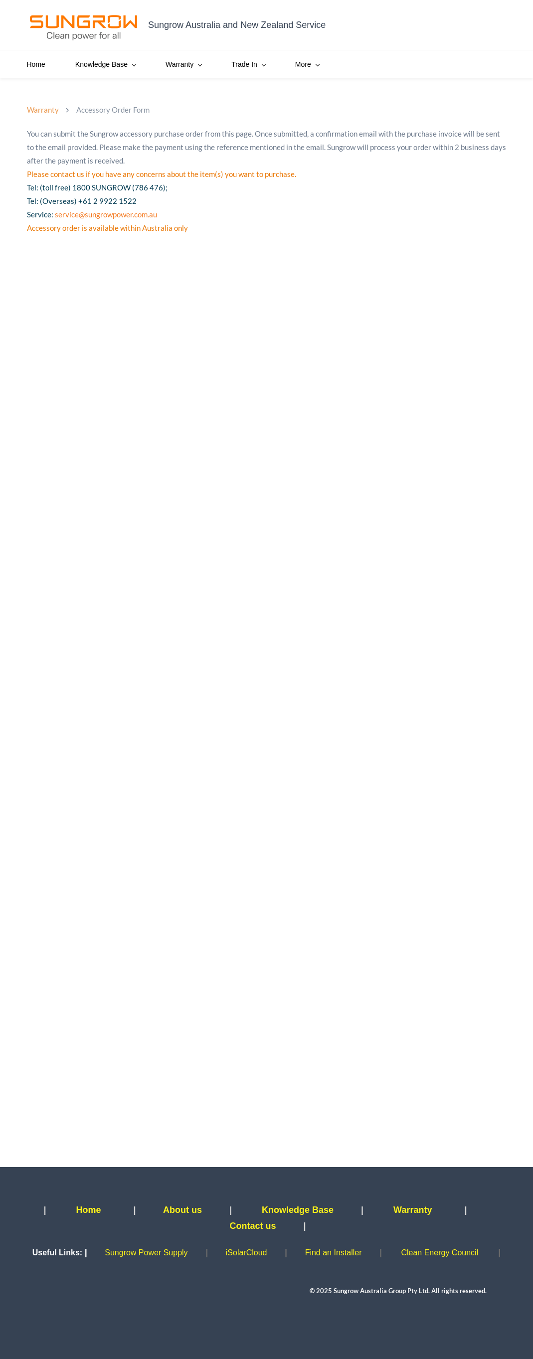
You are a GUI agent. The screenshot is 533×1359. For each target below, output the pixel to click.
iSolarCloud (246, 1252)
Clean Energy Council (439, 1252)
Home (36, 64)
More (476, 64)
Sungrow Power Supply (146, 1252)
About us (182, 1210)
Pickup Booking (410, 64)
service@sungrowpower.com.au (106, 214)
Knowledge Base (105, 64)
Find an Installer (333, 1252)
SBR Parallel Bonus (325, 64)
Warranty (183, 64)
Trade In (248, 64)
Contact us (252, 1226)
